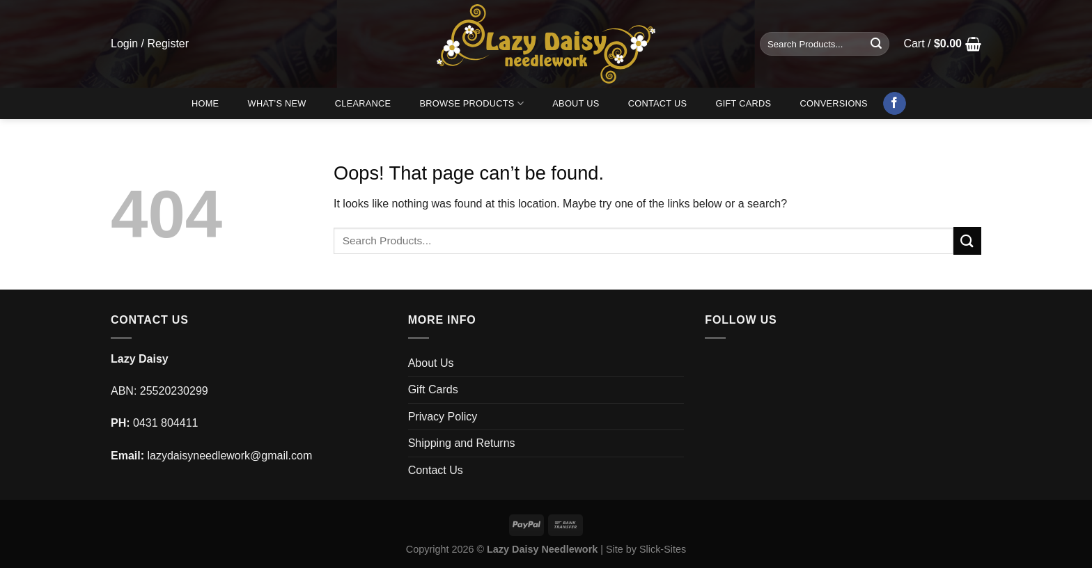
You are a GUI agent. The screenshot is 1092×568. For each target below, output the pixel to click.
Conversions (834, 103)
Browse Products (472, 103)
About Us (575, 103)
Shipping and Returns (461, 443)
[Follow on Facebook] (894, 104)
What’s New (277, 103)
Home (205, 103)
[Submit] (876, 44)
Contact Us (657, 103)
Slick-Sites (662, 549)
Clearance (363, 103)
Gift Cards (743, 103)
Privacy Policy (443, 417)
